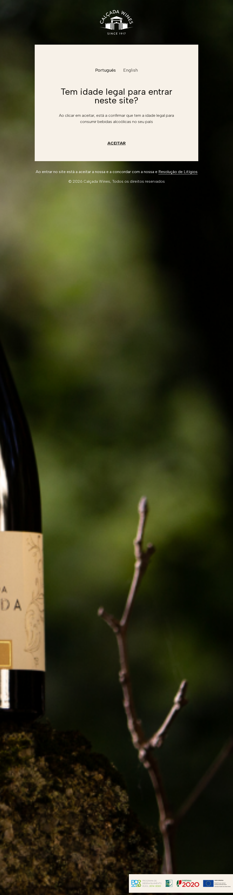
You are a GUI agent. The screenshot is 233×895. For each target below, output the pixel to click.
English (130, 70)
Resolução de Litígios (178, 171)
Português (105, 70)
